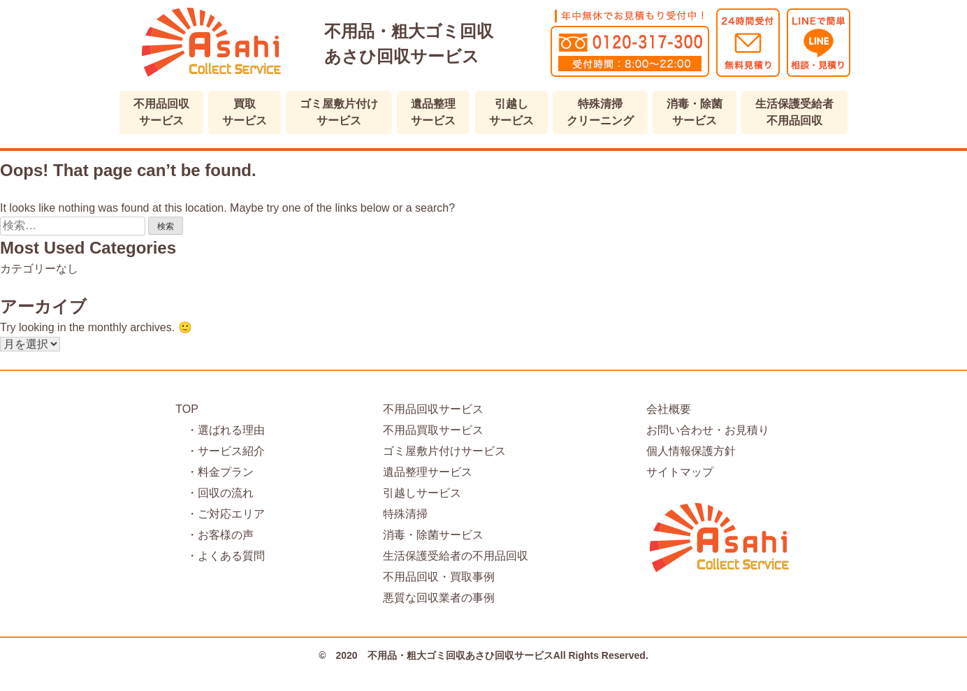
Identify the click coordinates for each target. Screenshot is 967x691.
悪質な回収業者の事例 (439, 598)
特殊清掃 (405, 514)
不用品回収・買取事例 (439, 577)
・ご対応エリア (220, 514)
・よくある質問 (220, 556)
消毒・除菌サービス (433, 535)
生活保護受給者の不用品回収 (455, 556)
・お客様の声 (214, 535)
